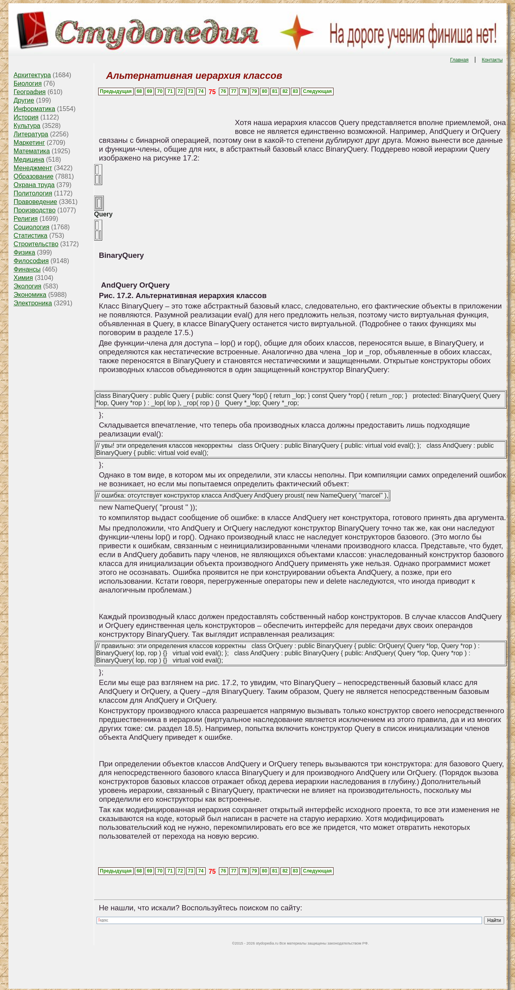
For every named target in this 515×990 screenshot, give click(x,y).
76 (223, 91)
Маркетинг (29, 142)
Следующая (317, 91)
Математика (32, 151)
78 (244, 91)
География (30, 92)
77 (233, 91)
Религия (26, 218)
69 (149, 91)
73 (190, 91)
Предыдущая (116, 91)
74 (201, 91)
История (26, 117)
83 (295, 91)
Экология (27, 286)
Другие (24, 100)
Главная (459, 60)
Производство (35, 210)
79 (254, 91)
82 (285, 91)
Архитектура (32, 75)
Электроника (33, 303)
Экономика (30, 294)
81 (274, 91)
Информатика (34, 108)
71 (170, 91)
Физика (24, 252)
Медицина (29, 159)
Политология (33, 193)
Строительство (36, 244)
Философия (31, 260)
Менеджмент (33, 168)
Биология (28, 83)
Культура (27, 125)
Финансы (27, 269)
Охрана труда (34, 184)
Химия (23, 277)
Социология (31, 227)
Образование (34, 176)
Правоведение (35, 201)
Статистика (30, 235)
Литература (31, 134)
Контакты (492, 60)
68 (139, 91)
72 (180, 91)
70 (159, 91)
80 (264, 91)
